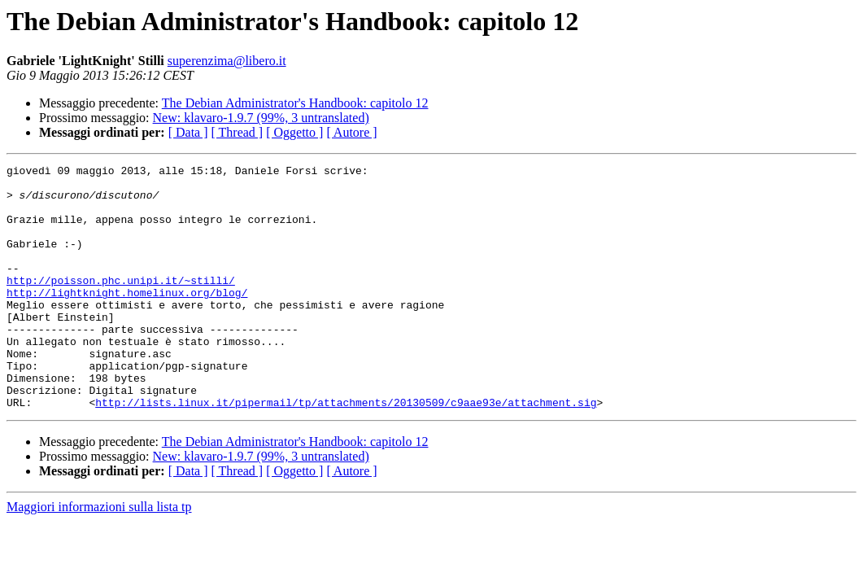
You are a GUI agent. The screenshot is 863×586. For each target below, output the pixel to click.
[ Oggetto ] (294, 132)
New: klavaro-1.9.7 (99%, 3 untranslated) (261, 118)
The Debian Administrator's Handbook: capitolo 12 (295, 103)
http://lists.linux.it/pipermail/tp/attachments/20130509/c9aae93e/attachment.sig (345, 451)
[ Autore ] (351, 132)
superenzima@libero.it (227, 61)
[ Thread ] (237, 132)
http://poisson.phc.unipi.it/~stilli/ (121, 304)
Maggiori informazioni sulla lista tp (99, 555)
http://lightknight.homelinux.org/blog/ (127, 319)
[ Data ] (188, 132)
